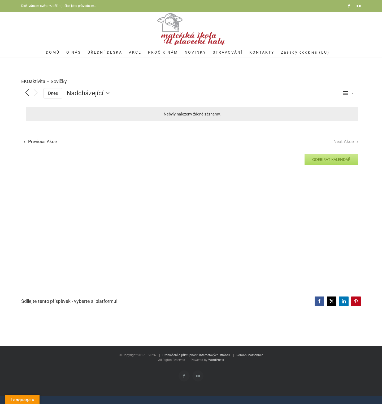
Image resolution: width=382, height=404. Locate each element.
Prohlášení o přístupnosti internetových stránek (196, 355)
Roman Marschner (249, 355)
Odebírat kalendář (331, 159)
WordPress (216, 360)
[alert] (192, 114)
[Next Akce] (36, 93)
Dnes (53, 93)
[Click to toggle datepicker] (89, 93)
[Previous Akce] (27, 93)
